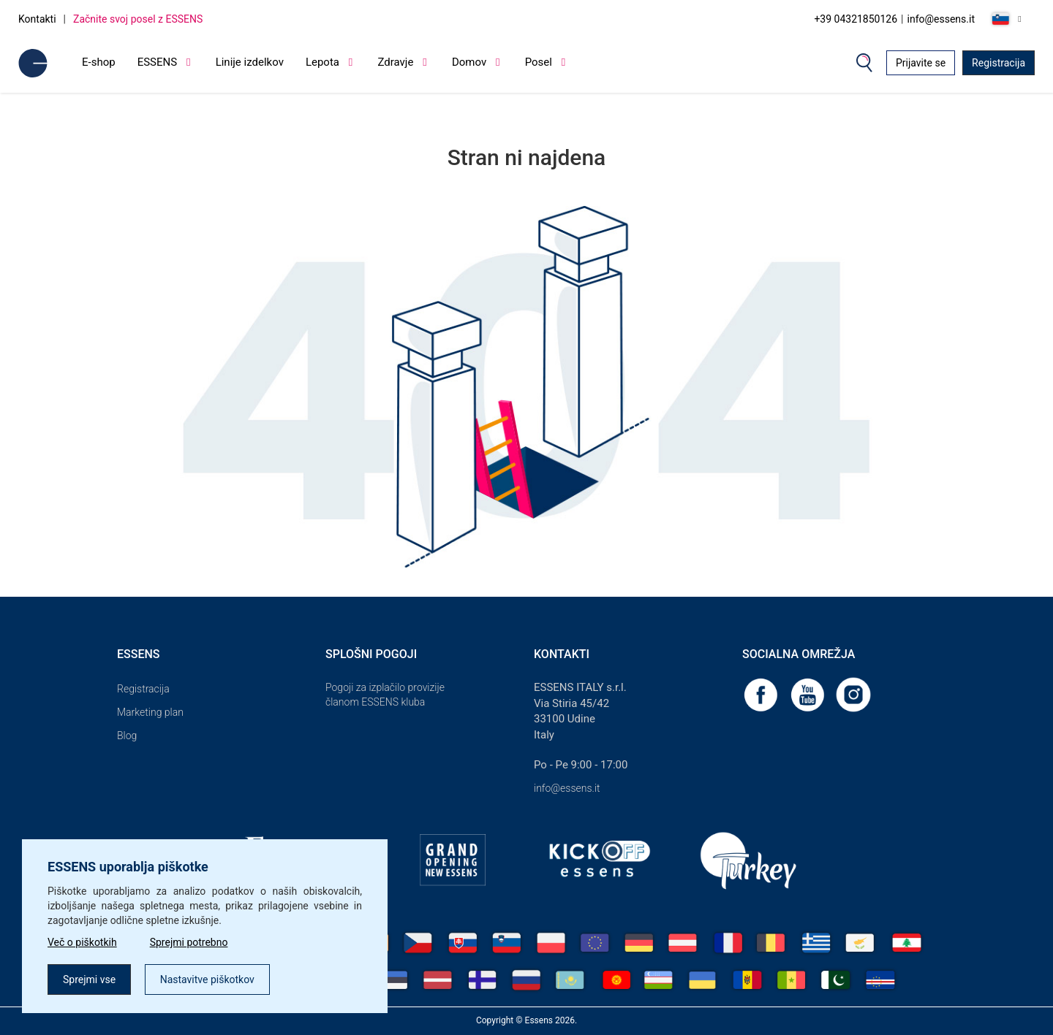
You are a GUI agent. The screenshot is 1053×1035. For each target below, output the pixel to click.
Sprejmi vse (89, 979)
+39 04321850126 (855, 19)
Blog (127, 735)
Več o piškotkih (82, 942)
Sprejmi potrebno (189, 942)
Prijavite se (921, 63)
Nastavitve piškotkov (207, 979)
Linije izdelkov (250, 62)
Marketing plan (150, 712)
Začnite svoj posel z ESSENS (138, 19)
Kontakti (37, 19)
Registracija (998, 63)
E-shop (99, 62)
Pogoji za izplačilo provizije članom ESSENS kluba (385, 694)
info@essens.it (941, 19)
